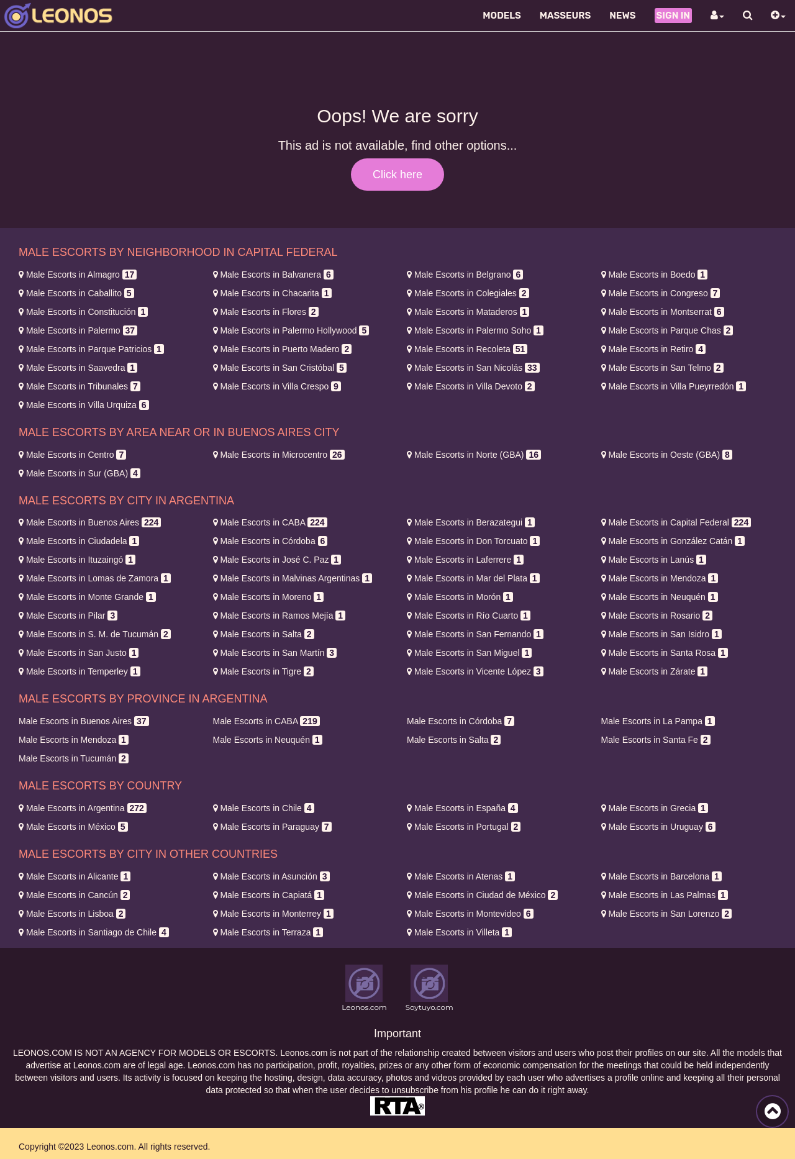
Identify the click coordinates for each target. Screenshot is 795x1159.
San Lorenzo (666, 914)
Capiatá (268, 895)
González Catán (673, 541)
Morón (460, 597)
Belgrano (465, 275)
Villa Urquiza (84, 405)
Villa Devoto (471, 386)
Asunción (271, 876)
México (73, 827)
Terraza (268, 932)
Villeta (459, 932)
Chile (263, 808)
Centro (72, 455)
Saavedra (78, 368)
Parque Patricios (91, 349)
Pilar (68, 615)
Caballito (76, 293)
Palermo (78, 330)
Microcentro (279, 455)
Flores (266, 312)
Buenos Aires (90, 522)
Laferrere (465, 560)
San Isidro (661, 634)
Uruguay (658, 827)
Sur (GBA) (79, 473)
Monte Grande (87, 597)
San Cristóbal (280, 368)
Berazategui (471, 522)
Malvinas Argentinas (292, 578)
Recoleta (467, 349)
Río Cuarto (468, 615)
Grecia (654, 808)
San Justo (79, 653)
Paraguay (272, 827)
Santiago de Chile (94, 932)
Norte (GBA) (474, 455)
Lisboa (72, 914)
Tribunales (79, 386)
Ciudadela (79, 541)
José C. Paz (277, 560)
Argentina (83, 808)
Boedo (654, 275)
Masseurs (565, 15)
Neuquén (659, 597)
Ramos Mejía (279, 615)
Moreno (268, 597)
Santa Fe (656, 740)
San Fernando (475, 634)
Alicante (74, 876)
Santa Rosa (664, 653)
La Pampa (658, 721)
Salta (263, 634)
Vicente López (475, 671)
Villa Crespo (277, 386)
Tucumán (74, 758)
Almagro (78, 275)
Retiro (653, 349)
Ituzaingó (77, 560)
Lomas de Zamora (95, 578)
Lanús (653, 560)
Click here (397, 174)
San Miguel (469, 653)
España (462, 808)
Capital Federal (676, 522)
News (622, 15)
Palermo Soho (475, 330)
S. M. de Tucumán (95, 634)
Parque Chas (667, 330)
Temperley (79, 671)
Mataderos (468, 312)
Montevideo (470, 914)
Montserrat (662, 312)
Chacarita (272, 293)
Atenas (461, 876)
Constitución (83, 312)
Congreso (660, 293)
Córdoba (270, 541)
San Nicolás (473, 368)
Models (502, 15)
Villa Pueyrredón (674, 386)
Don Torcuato (473, 541)
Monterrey (273, 914)
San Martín (275, 653)
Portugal (463, 827)
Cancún (74, 895)
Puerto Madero (282, 349)
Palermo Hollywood (291, 330)
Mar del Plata (473, 578)
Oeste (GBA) (666, 455)
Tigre (263, 671)
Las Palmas (664, 895)
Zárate (654, 671)
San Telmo (662, 368)
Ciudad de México (482, 895)
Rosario (656, 615)
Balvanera (273, 275)
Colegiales (468, 293)
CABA (270, 522)
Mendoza (660, 578)
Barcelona (661, 876)
